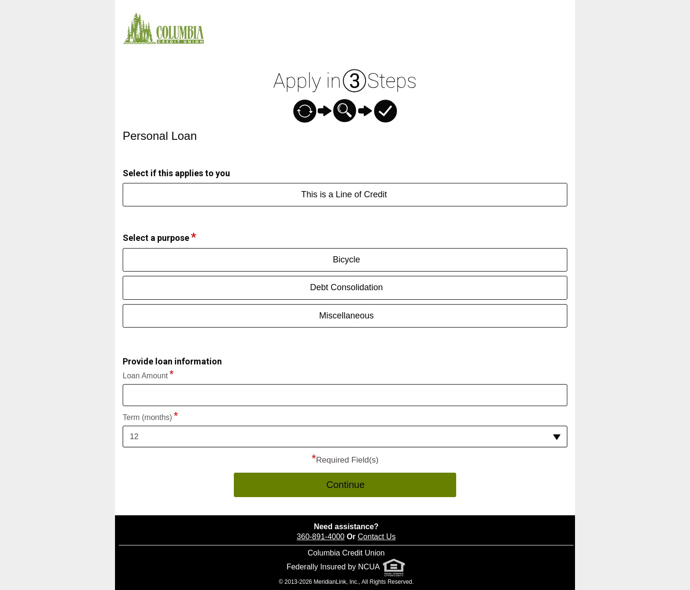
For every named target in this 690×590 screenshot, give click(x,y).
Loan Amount (145, 376)
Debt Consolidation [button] (346, 287)
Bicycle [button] (346, 259)
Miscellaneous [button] (346, 315)
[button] (345, 436)
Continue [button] (345, 484)
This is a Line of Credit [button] (344, 194)
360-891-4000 (321, 537)
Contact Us (377, 537)
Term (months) (147, 417)
